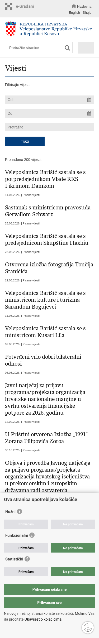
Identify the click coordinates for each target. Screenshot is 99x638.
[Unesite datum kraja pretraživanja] (49, 113)
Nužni (10, 511)
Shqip (87, 13)
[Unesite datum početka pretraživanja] (49, 99)
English (74, 13)
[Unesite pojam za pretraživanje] (37, 47)
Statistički (14, 559)
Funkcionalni (16, 535)
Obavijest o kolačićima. (42, 619)
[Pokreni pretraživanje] (67, 48)
